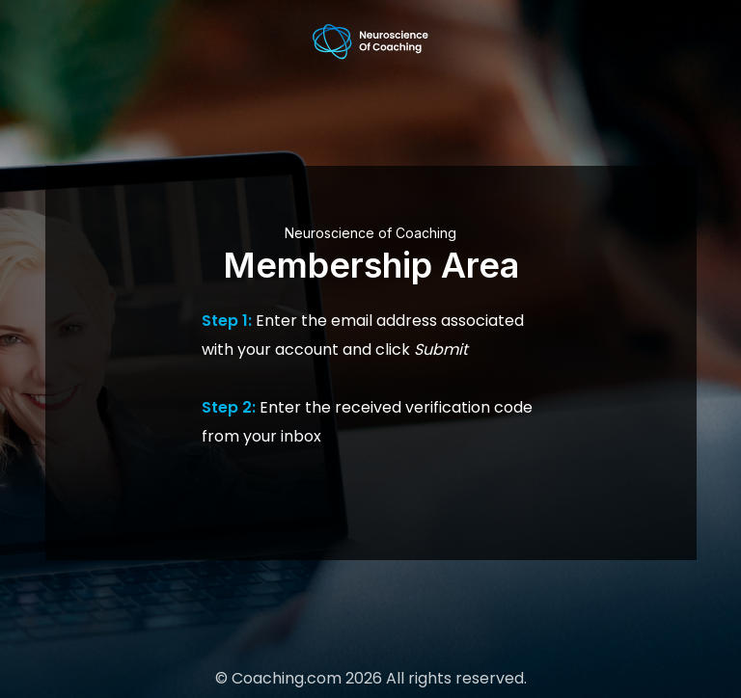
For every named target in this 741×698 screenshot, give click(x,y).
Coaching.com (287, 678)
